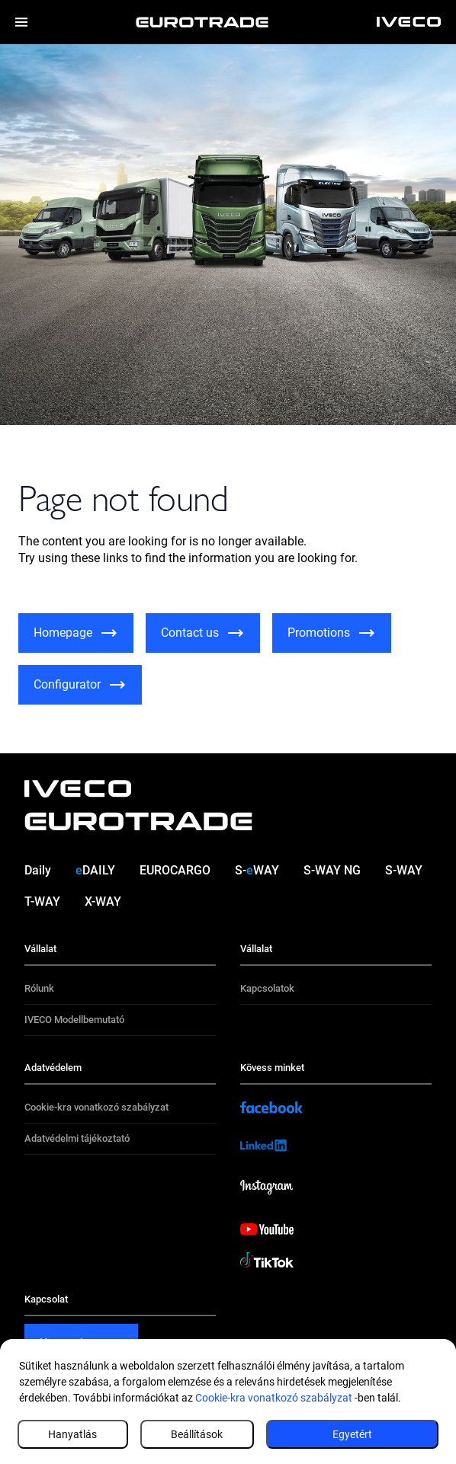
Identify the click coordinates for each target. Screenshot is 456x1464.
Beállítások (197, 1434)
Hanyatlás (72, 1434)
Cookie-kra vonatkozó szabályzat (273, 1398)
